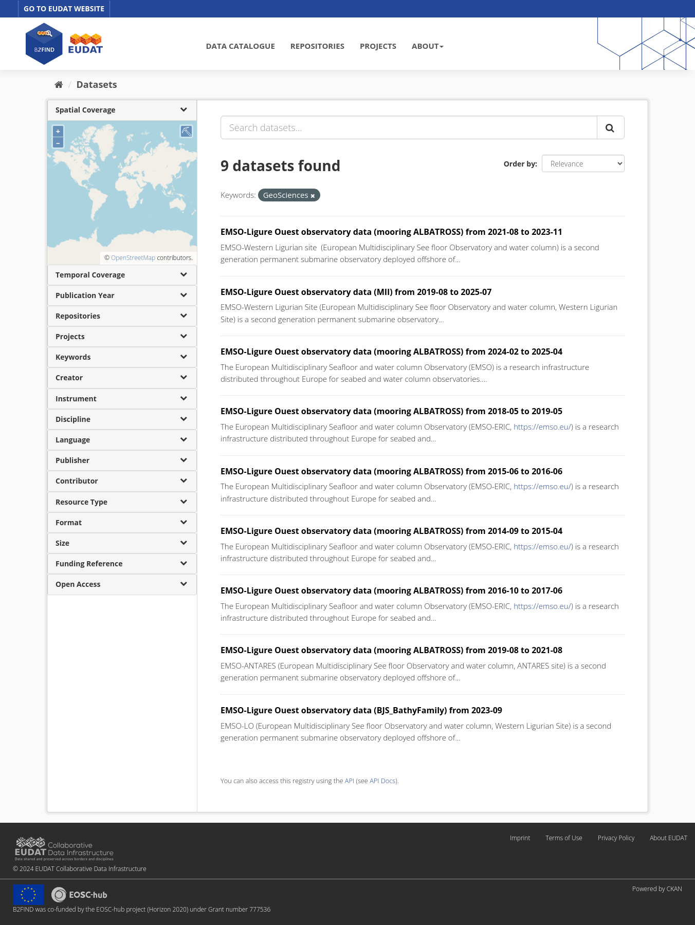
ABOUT (428, 46)
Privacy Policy (616, 838)
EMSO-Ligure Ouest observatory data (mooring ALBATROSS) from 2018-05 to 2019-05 (391, 411)
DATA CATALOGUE (240, 46)
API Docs (382, 780)
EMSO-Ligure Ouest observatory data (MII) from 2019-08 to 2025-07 (356, 292)
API (349, 780)
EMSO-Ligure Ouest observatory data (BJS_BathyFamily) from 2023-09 (361, 710)
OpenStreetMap (133, 257)
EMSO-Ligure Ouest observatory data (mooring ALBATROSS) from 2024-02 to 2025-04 (391, 351)
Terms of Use (563, 838)
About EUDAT (668, 838)
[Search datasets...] (409, 127)
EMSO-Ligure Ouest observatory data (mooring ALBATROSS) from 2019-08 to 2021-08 (391, 650)
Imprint (520, 838)
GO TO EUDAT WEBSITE (64, 8)
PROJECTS (378, 46)
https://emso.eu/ (542, 426)
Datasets (97, 84)
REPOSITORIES (317, 46)
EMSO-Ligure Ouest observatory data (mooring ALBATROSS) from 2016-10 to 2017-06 (391, 590)
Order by (519, 164)
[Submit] (611, 127)
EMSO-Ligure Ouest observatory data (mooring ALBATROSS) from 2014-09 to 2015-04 (391, 530)
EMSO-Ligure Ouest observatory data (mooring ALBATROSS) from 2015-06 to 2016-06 (391, 471)
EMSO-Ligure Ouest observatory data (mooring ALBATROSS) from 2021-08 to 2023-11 (391, 231)
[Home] (58, 84)
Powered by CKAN (657, 888)
